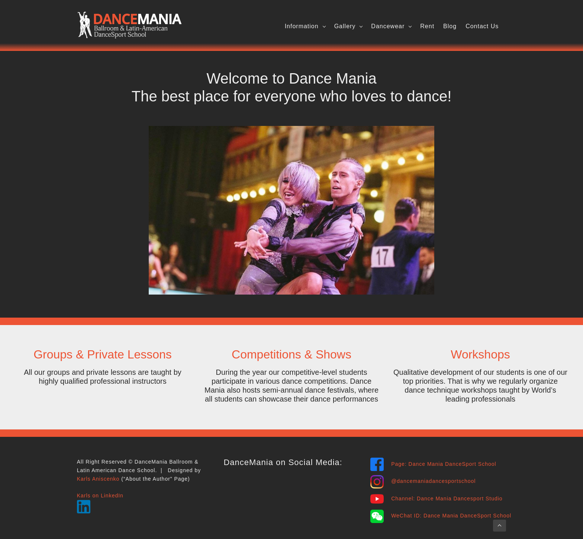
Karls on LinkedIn (100, 496)
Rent (427, 26)
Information (302, 26)
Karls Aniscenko (98, 479)
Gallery (345, 26)
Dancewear (388, 26)
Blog (450, 26)
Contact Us (482, 26)
